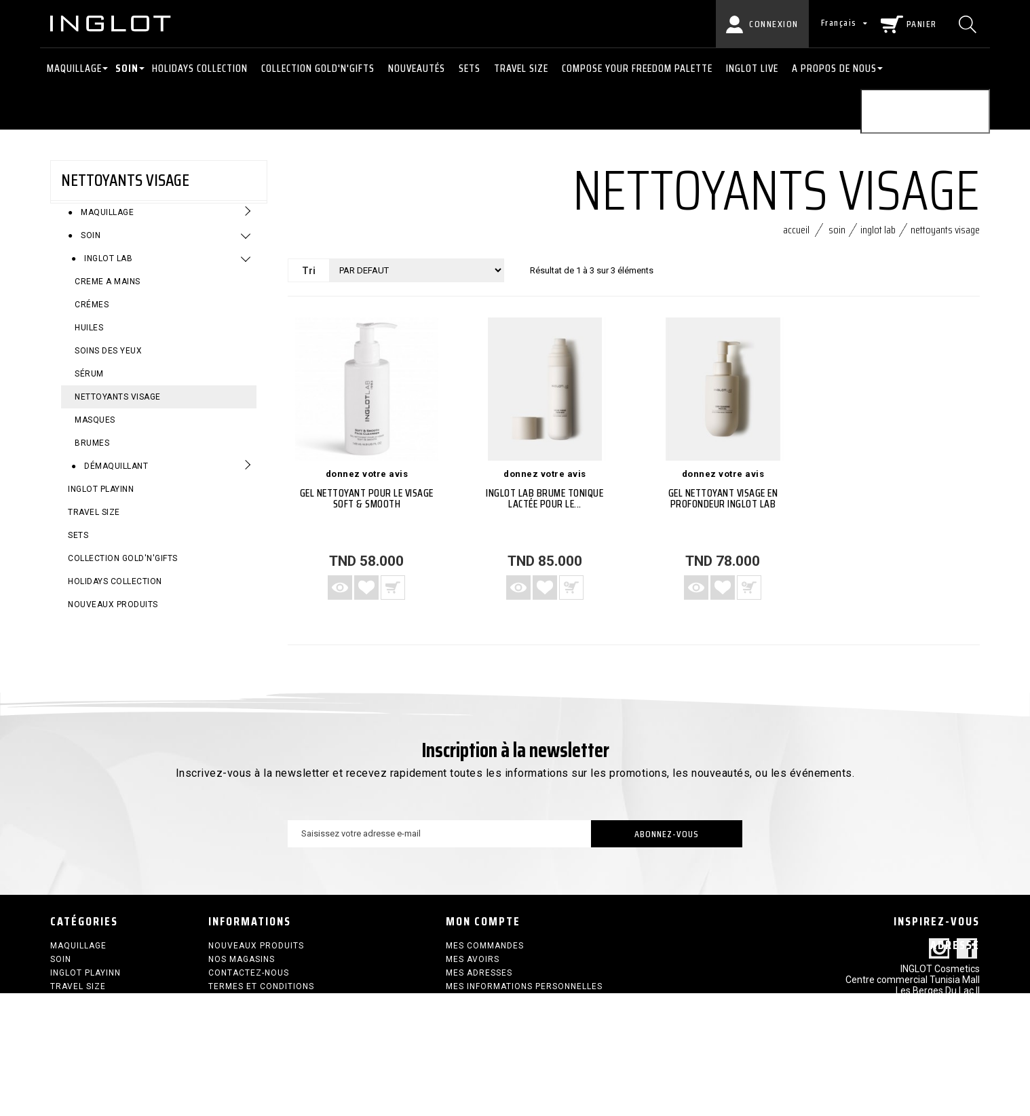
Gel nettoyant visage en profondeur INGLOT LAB (723, 504)
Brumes (92, 453)
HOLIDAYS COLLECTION (200, 68)
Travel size (521, 68)
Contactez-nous (248, 979)
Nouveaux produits (113, 614)
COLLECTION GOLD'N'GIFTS (318, 68)
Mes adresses (479, 979)
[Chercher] (969, 23)
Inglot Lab (107, 268)
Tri (309, 276)
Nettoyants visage (118, 407)
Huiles (89, 338)
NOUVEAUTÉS (416, 68)
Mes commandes (485, 952)
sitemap (227, 1019)
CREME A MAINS (107, 291)
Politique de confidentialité (278, 1006)
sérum (89, 384)
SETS (469, 68)
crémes (92, 315)
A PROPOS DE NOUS (834, 68)
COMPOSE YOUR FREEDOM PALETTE (637, 68)
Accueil (796, 235)
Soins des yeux (108, 361)
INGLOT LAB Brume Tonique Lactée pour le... (544, 504)
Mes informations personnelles (524, 992)
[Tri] (416, 276)
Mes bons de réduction (502, 1006)
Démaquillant (115, 476)
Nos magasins (241, 965)
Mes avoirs (472, 965)
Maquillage (74, 68)
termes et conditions (261, 992)
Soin (126, 68)
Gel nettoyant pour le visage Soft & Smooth (367, 504)
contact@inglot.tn (940, 1069)
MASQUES (95, 430)
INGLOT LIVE (752, 68)
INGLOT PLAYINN (101, 499)
